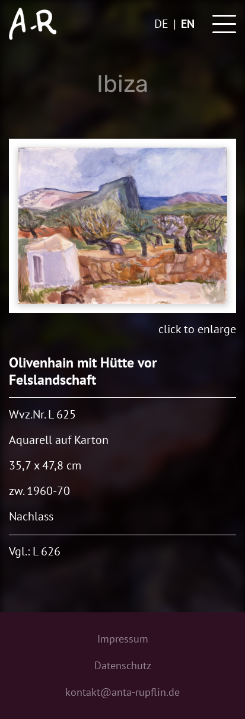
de (161, 23)
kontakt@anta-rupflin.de (122, 692)
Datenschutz (122, 665)
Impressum (122, 638)
